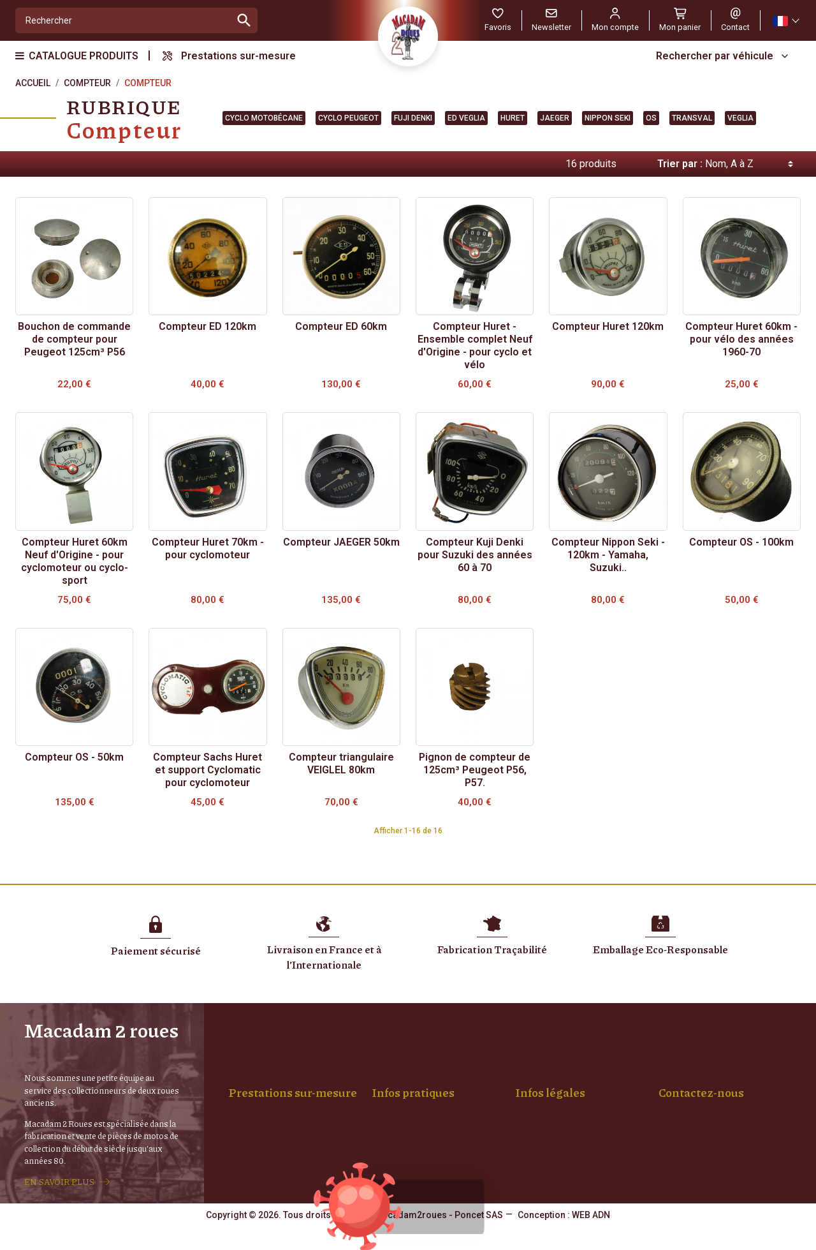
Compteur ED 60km (341, 326)
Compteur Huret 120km (608, 326)
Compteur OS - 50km (74, 757)
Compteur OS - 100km (741, 542)
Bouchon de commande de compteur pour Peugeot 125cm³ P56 (74, 339)
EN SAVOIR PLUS (59, 1194)
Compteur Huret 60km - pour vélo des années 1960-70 (741, 339)
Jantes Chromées (274, 1103)
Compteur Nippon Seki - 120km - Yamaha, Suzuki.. (608, 555)
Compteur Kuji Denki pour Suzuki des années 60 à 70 (475, 555)
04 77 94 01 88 (688, 1157)
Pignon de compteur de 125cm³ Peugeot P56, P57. (474, 770)
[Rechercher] (123, 20)
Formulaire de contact (703, 1184)
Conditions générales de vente (586, 1090)
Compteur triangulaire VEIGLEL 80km (341, 763)
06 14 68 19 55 (753, 1157)
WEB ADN (591, 1240)
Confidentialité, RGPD (568, 1103)
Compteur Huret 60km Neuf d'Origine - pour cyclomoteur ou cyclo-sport (74, 561)
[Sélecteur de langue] (785, 21)
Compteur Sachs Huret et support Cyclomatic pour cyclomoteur (207, 770)
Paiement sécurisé (419, 1090)
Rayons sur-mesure (277, 1090)
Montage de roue (272, 1076)
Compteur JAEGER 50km (341, 542)
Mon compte (407, 1117)
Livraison (400, 1076)
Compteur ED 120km (207, 326)
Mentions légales (559, 1076)
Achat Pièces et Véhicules (434, 1103)
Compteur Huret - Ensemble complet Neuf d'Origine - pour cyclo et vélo (475, 345)
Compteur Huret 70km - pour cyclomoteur (208, 548)
